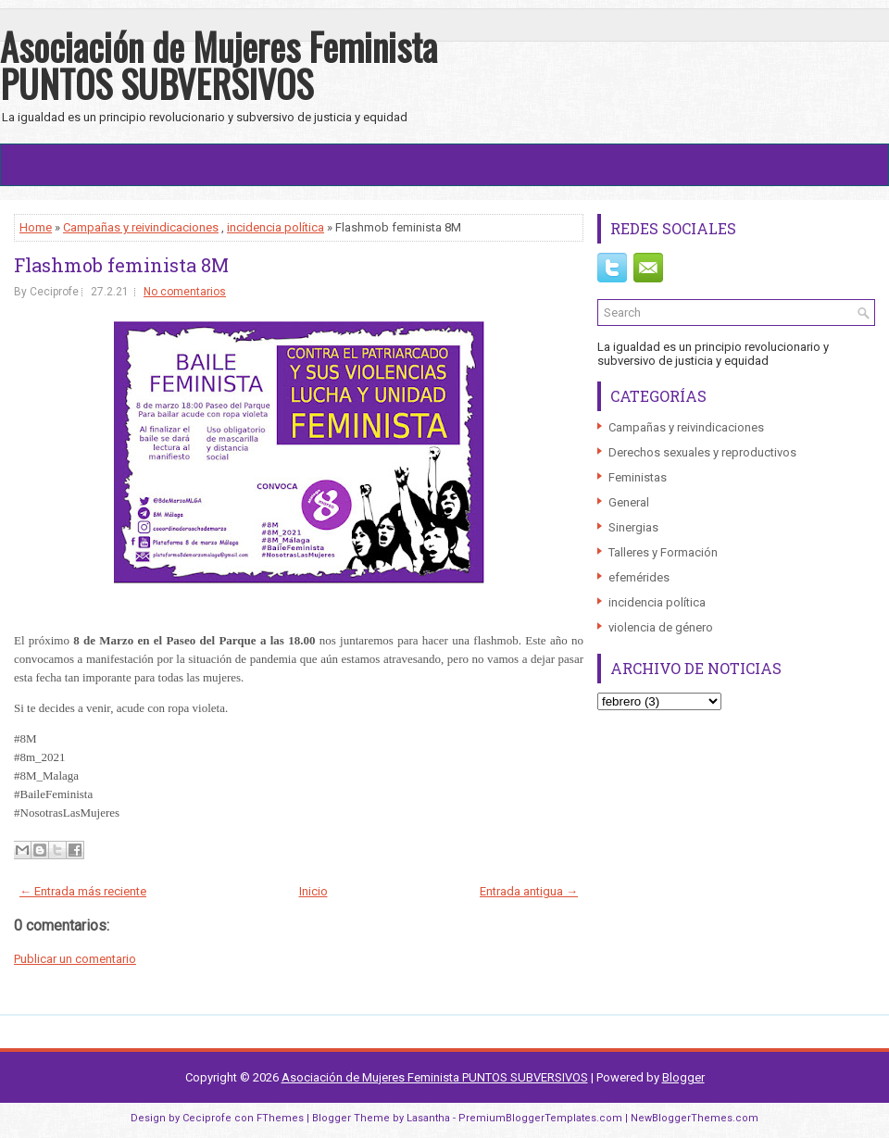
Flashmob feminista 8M (121, 265)
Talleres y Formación (663, 552)
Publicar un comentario (75, 959)
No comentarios (185, 291)
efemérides (639, 577)
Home (35, 227)
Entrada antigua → (529, 891)
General (628, 502)
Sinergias (633, 527)
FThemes (280, 1118)
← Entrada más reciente (82, 891)
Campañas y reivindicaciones (141, 227)
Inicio (313, 891)
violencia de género (660, 627)
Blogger (683, 1077)
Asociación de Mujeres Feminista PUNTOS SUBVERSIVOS (218, 65)
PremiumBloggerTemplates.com (540, 1118)
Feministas (637, 477)
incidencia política (275, 227)
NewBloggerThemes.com (694, 1118)
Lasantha (428, 1118)
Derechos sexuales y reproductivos (702, 452)
